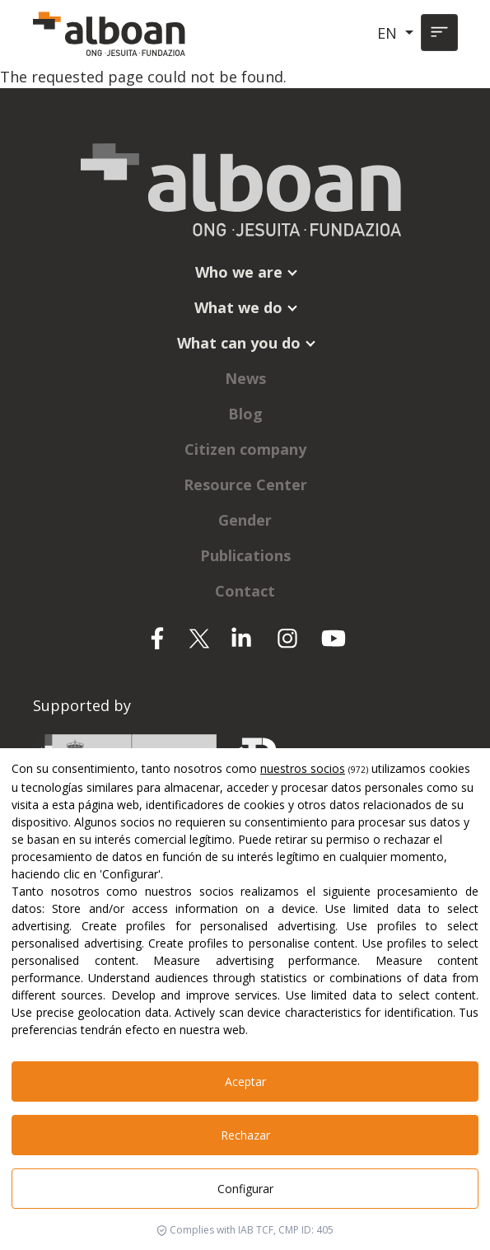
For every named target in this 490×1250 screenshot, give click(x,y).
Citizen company (245, 449)
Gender (245, 520)
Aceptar (245, 1081)
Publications (245, 555)
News (245, 378)
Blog (245, 414)
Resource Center (245, 484)
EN (389, 33)
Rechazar (245, 1135)
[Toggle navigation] (439, 32)
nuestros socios (302, 768)
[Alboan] (111, 33)
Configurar (245, 1188)
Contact (245, 591)
